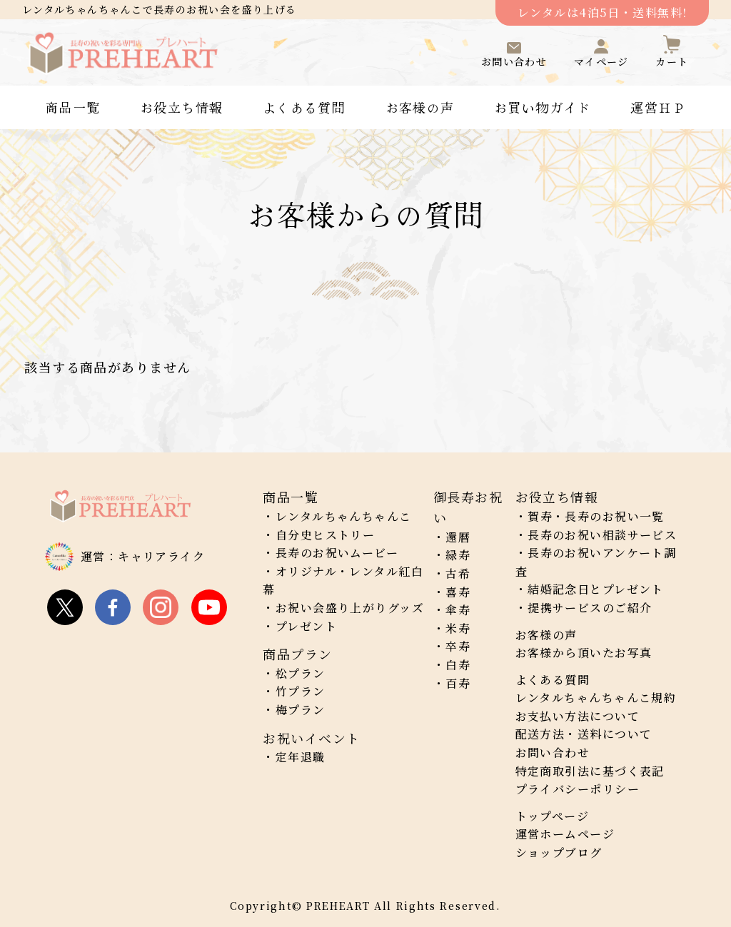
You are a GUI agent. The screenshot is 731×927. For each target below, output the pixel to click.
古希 (457, 573)
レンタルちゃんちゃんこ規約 (596, 697)
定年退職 (301, 757)
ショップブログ (559, 852)
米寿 (457, 628)
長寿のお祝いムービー (337, 552)
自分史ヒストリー (325, 535)
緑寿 (457, 555)
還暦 (457, 537)
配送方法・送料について (583, 734)
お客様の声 (420, 107)
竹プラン (301, 691)
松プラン (301, 673)
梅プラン (301, 709)
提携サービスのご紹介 (590, 607)
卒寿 (457, 646)
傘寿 (457, 610)
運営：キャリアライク (143, 556)
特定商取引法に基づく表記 (590, 771)
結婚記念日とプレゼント (596, 589)
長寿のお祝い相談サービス (602, 535)
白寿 (457, 665)
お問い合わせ (552, 752)
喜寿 (457, 592)
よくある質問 (304, 107)
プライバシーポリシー (577, 789)
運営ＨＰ (658, 107)
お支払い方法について (577, 716)
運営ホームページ (565, 834)
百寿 (457, 683)
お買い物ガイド (542, 107)
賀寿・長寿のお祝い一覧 (596, 516)
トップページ (552, 816)
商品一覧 (73, 107)
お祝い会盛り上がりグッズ (350, 607)
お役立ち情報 (181, 107)
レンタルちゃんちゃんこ (344, 516)
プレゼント (306, 626)
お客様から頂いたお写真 (583, 652)
